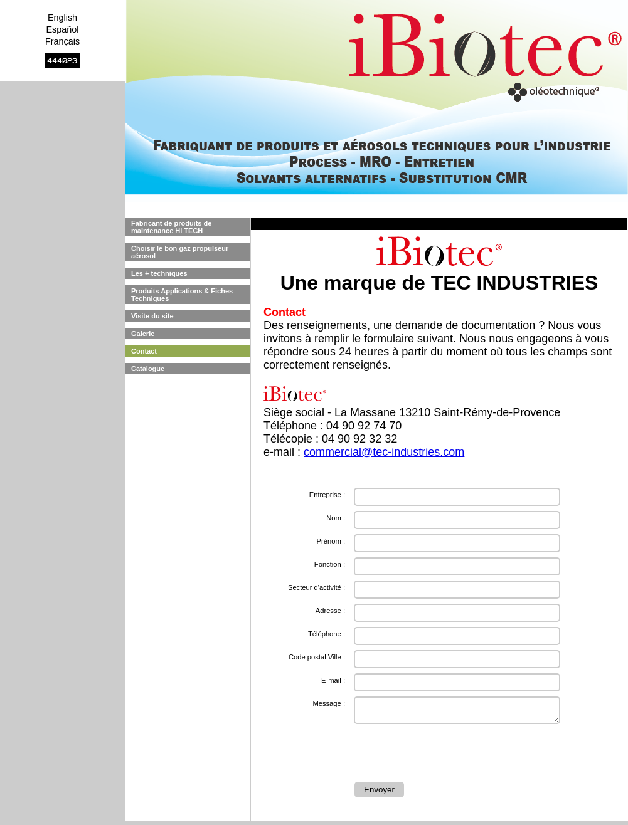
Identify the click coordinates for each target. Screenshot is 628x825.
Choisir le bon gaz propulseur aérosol (179, 252)
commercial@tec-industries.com (384, 452)
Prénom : (331, 541)
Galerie (142, 333)
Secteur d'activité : (316, 587)
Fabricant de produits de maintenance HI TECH (171, 226)
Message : (328, 703)
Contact (144, 351)
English (62, 18)
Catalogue (147, 368)
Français (62, 41)
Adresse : (330, 610)
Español (62, 29)
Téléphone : (326, 634)
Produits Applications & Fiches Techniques (182, 294)
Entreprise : (327, 494)
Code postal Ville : (317, 657)
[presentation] (449, 754)
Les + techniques (159, 273)
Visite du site (152, 316)
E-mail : (333, 680)
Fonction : (329, 564)
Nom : (335, 518)
